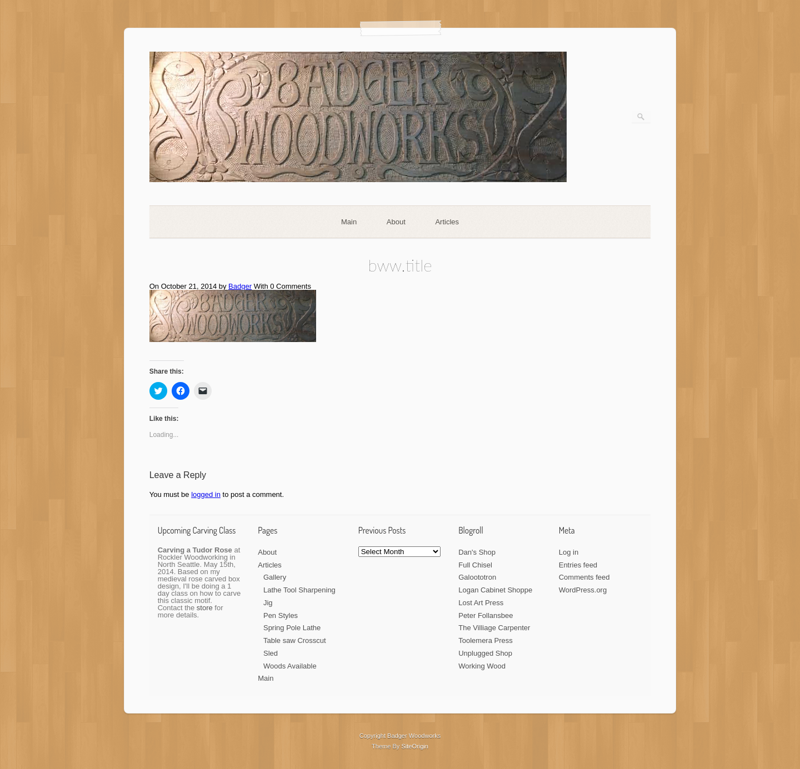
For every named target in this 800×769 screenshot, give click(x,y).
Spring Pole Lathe (292, 628)
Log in (568, 552)
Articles (447, 222)
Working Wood (482, 666)
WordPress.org (583, 590)
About (396, 222)
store (205, 608)
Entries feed (578, 565)
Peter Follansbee (485, 615)
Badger (240, 286)
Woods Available (290, 666)
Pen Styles (280, 615)
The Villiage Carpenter (494, 628)
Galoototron (477, 577)
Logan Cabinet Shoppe (495, 590)
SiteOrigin (414, 746)
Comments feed (584, 577)
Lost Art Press (480, 603)
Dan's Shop (477, 552)
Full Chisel (475, 565)
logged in (206, 494)
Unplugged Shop (485, 653)
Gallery (274, 577)
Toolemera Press (485, 640)
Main (349, 222)
